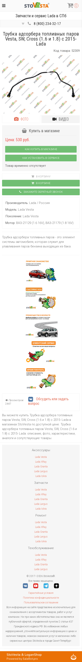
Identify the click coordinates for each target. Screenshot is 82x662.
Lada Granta (41, 466)
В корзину (41, 176)
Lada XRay (41, 461)
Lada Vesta (41, 457)
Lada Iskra (41, 476)
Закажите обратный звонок (41, 191)
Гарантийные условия (40, 593)
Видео (60, 119)
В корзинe (40, 183)
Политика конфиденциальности (41, 597)
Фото (21, 119)
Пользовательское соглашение (41, 602)
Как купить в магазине (41, 149)
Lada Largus (41, 471)
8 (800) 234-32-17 (47, 23)
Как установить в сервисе (40, 157)
